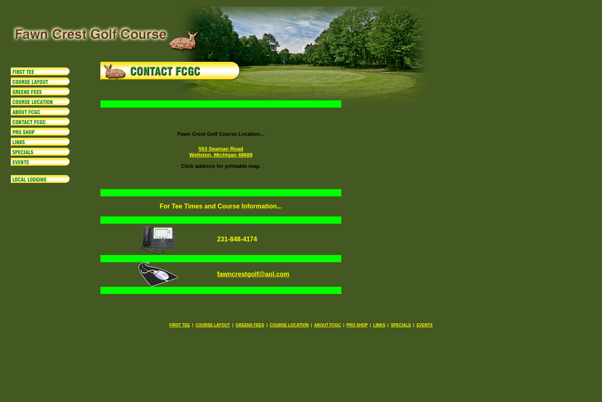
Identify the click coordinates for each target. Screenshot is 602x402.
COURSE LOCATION (289, 325)
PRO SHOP (357, 325)
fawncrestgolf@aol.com (253, 274)
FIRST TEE (179, 325)
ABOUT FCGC (327, 325)
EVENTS (424, 325)
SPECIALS (401, 325)
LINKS (379, 325)
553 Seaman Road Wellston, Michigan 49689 (220, 152)
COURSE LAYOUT (213, 325)
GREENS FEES (250, 325)
